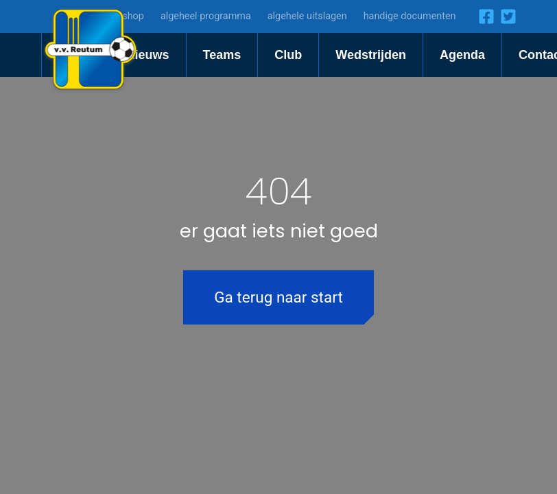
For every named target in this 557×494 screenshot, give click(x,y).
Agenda (462, 55)
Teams (222, 55)
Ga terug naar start (278, 297)
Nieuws (147, 55)
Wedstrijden (370, 55)
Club (288, 55)
